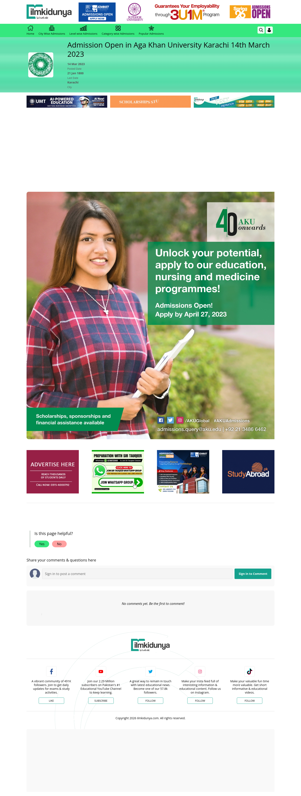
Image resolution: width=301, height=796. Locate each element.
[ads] (53, 472)
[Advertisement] (150, 140)
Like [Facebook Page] (51, 701)
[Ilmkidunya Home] (50, 12)
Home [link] (30, 30)
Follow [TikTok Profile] (250, 701)
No (59, 544)
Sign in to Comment (253, 574)
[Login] (269, 30)
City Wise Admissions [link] (51, 30)
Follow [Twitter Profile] (150, 701)
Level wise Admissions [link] (83, 30)
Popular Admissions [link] (151, 30)
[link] (97, 12)
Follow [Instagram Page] (200, 701)
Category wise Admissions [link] (118, 30)
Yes (42, 544)
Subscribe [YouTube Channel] (100, 701)
